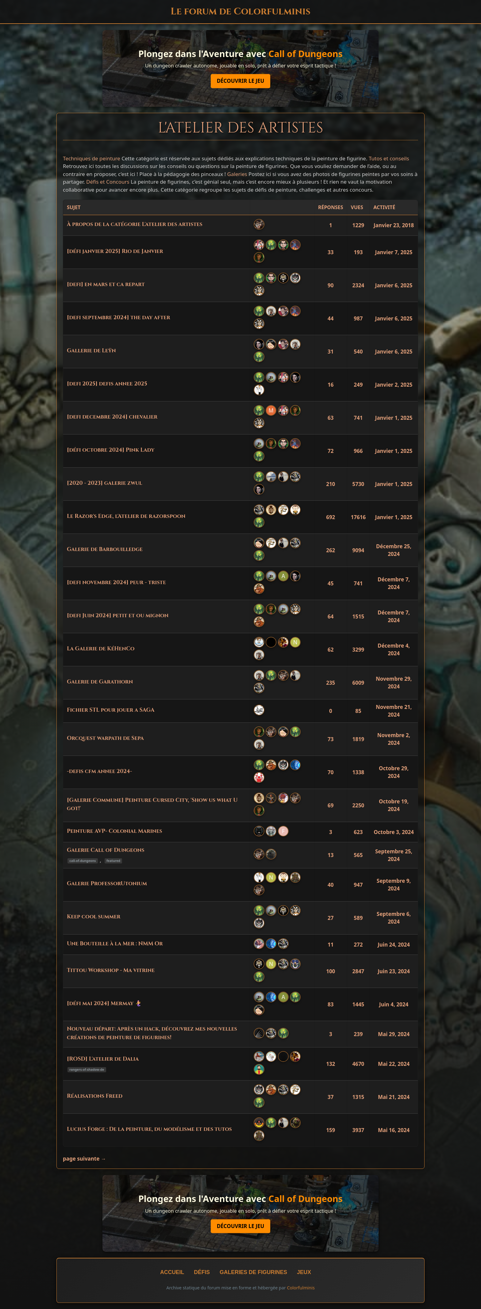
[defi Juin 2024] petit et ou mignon (117, 615)
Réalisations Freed (94, 1096)
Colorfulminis (300, 1288)
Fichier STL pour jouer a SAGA (111, 710)
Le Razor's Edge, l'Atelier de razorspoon (126, 516)
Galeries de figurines (253, 1272)
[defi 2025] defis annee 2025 (107, 384)
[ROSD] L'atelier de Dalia (103, 1059)
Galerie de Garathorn (100, 682)
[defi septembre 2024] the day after (118, 317)
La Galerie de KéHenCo (100, 649)
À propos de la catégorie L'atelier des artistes (134, 224)
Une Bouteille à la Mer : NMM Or (115, 943)
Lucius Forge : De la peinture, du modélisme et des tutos (149, 1129)
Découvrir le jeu (240, 81)
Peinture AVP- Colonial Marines (114, 831)
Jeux (304, 1272)
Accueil (172, 1272)
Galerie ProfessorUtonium (107, 883)
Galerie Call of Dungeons (105, 850)
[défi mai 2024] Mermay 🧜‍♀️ (104, 1003)
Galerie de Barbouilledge (105, 549)
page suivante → (84, 1158)
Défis (202, 1272)
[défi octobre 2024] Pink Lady (110, 450)
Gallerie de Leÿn (91, 350)
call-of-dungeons (82, 861)
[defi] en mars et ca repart (106, 284)
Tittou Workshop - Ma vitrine (111, 970)
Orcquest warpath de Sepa (105, 738)
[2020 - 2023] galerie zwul (104, 483)
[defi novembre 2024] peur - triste (116, 582)
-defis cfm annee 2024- (99, 771)
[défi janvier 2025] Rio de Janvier (115, 251)
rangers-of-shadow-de (86, 1069)
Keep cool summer (93, 917)
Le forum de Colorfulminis (240, 11)
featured (113, 861)
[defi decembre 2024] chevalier (112, 417)
